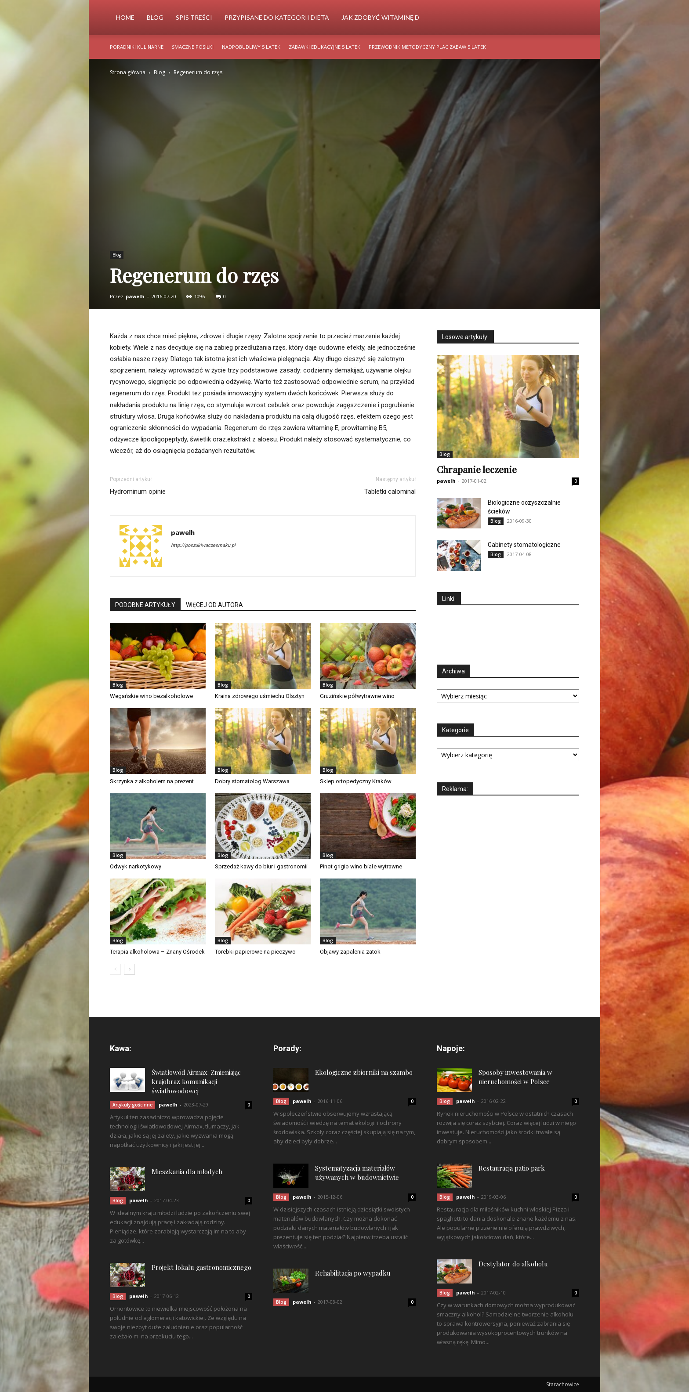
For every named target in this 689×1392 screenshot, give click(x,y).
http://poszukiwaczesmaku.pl (203, 545)
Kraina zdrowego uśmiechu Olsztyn (260, 696)
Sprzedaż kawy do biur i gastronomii (261, 866)
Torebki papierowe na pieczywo (255, 951)
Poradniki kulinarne (136, 46)
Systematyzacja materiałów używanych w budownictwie (357, 1173)
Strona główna (127, 72)
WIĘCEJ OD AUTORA (214, 604)
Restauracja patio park (512, 1168)
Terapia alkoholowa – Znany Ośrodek (157, 951)
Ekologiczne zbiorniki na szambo (364, 1072)
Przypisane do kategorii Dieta (277, 17)
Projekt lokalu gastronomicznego (201, 1267)
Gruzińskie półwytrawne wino (357, 696)
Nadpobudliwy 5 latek (251, 46)
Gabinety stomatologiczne (524, 544)
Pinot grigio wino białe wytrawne (361, 866)
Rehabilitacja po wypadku (353, 1273)
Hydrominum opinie (138, 491)
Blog (155, 17)
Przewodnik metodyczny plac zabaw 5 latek (427, 46)
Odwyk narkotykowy (135, 866)
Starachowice (562, 1384)
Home (125, 17)
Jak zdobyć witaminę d (380, 17)
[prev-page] (115, 969)
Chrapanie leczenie (477, 469)
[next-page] (129, 969)
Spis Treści (194, 17)
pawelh (135, 296)
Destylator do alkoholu (513, 1263)
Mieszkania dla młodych (187, 1171)
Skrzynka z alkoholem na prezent (152, 781)
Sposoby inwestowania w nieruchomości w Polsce (515, 1077)
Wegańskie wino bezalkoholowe (151, 696)
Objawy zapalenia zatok (350, 951)
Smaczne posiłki (193, 46)
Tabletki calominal (390, 491)
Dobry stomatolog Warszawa (252, 781)
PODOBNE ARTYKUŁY (145, 604)
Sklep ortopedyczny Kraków (356, 781)
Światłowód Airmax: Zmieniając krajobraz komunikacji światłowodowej (196, 1081)
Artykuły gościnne (132, 1105)
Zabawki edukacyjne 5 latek (324, 46)
